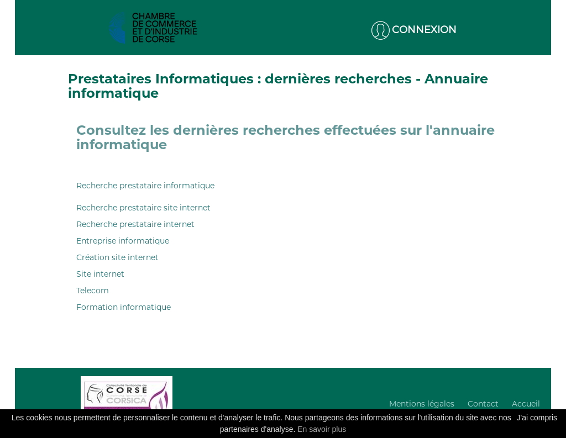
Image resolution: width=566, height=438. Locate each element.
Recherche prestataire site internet (143, 208)
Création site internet (117, 257)
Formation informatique (123, 307)
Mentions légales (421, 404)
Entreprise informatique (122, 241)
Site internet (100, 274)
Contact (483, 404)
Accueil (526, 404)
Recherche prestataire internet (135, 224)
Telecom (92, 290)
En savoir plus (321, 429)
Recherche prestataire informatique (145, 186)
